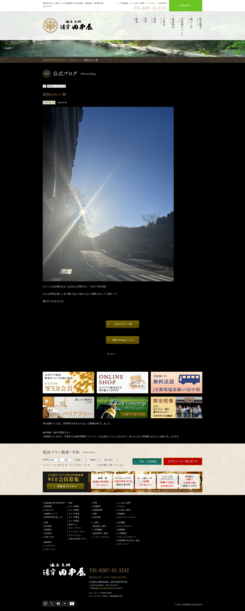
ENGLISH (163, 3)
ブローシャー (49, 549)
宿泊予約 (185, 5)
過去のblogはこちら (123, 340)
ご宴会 (96, 522)
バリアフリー (49, 546)
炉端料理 (97, 506)
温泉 (46, 522)
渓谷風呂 (48, 533)
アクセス (151, 3)
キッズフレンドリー (77, 532)
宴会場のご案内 (99, 526)
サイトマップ (123, 544)
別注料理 (97, 517)
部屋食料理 (97, 510)
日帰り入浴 (49, 537)
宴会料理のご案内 (100, 533)
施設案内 (48, 542)
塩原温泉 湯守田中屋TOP (54, 60)
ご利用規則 (122, 533)
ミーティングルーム (101, 537)
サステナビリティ (125, 526)
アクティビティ (75, 535)
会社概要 (121, 522)
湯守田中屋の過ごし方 (53, 517)
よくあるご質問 (137, 3)
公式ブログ (74, 60)
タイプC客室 (74, 514)
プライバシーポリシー (127, 537)
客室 (70, 503)
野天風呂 (48, 526)
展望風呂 (48, 530)
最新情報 (48, 506)
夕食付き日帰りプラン (78, 539)
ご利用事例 (97, 530)
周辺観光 (121, 514)
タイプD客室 (74, 517)
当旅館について (50, 514)
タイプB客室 (74, 510)
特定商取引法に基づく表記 (129, 540)
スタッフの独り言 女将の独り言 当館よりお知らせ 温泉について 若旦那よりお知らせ (44, 86)
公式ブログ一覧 (123, 324)
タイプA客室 (74, 506)
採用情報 (121, 530)
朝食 (95, 514)
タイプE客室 (74, 521)
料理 (95, 503)
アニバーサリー (75, 528)
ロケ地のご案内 (124, 510)
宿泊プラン (73, 524)
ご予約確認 (123, 3)
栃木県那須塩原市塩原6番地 (110, 588)
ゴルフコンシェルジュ (127, 517)
